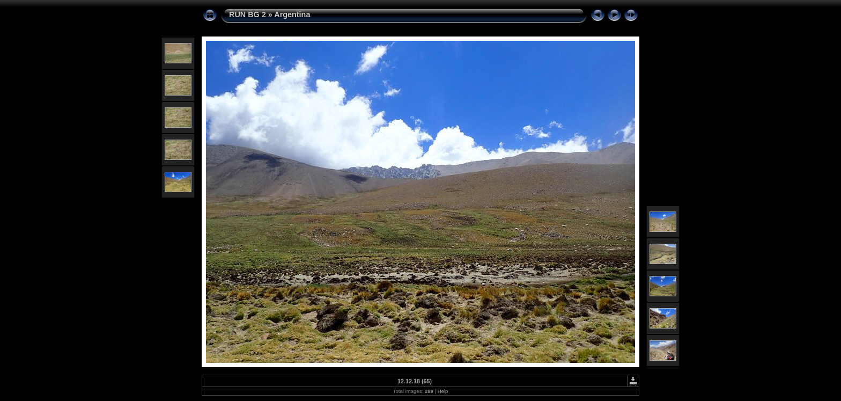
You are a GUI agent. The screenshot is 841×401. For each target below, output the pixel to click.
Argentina (292, 14)
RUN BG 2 (247, 14)
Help (443, 391)
